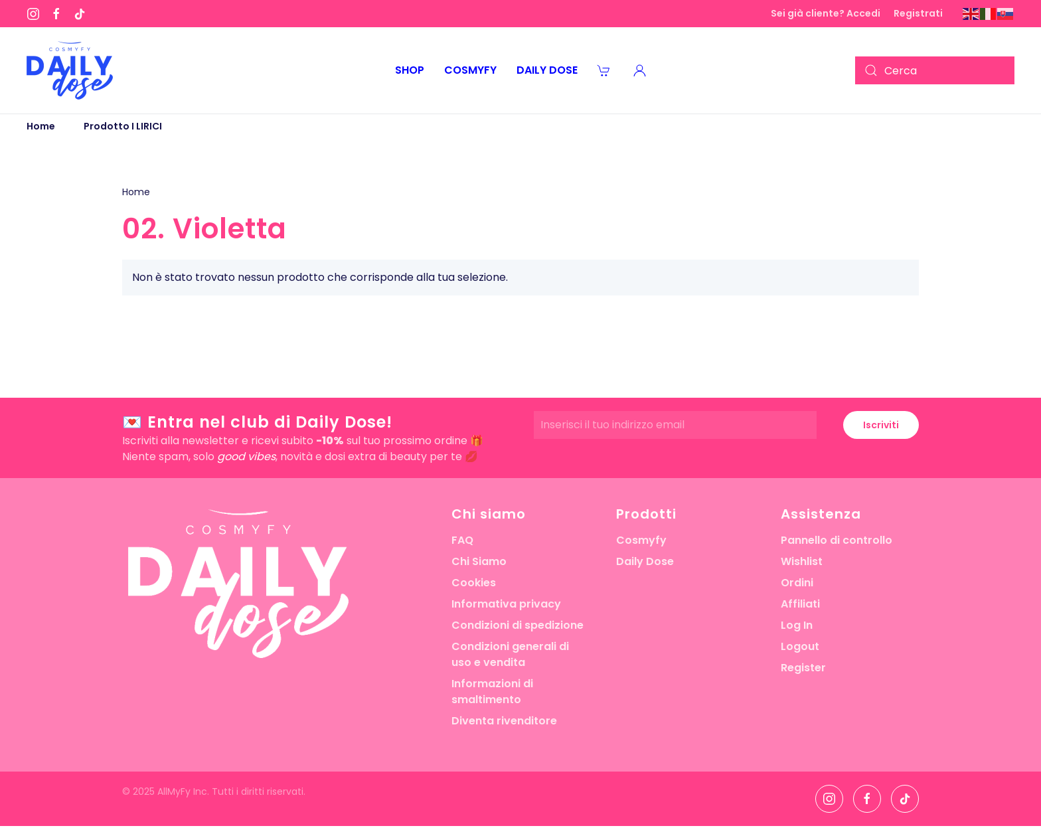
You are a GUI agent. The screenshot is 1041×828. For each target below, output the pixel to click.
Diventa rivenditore (504, 720)
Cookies (473, 582)
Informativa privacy (506, 604)
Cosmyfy (641, 540)
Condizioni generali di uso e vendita (510, 654)
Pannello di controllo (836, 540)
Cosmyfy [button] (470, 70)
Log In (797, 625)
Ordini (797, 582)
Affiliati (800, 604)
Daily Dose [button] (547, 70)
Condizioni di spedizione (517, 625)
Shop (409, 70)
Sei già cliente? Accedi (825, 13)
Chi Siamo (479, 561)
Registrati (918, 13)
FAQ (462, 540)
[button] (640, 70)
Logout (800, 646)
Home (136, 192)
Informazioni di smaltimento (492, 691)
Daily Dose (645, 561)
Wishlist (802, 561)
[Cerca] (934, 70)
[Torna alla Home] (70, 70)
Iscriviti (881, 425)
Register (803, 667)
